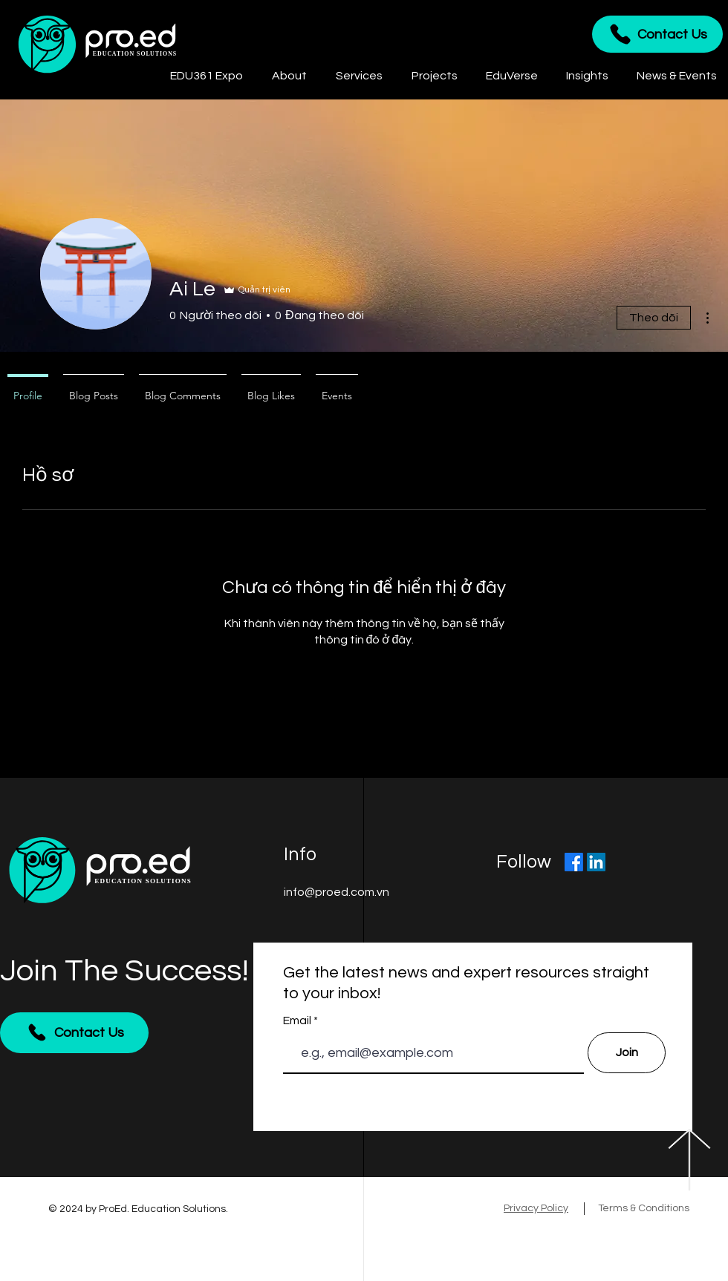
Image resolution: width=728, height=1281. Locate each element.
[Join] (627, 1052)
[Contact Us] (657, 34)
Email (298, 1020)
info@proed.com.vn (336, 892)
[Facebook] (574, 862)
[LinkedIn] (596, 862)
